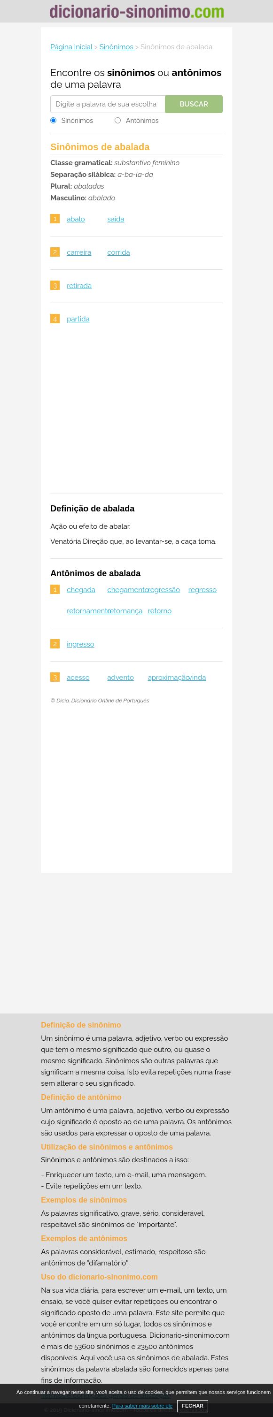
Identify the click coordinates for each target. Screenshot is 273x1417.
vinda (197, 677)
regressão (164, 590)
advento (120, 677)
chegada (81, 590)
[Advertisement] (136, 415)
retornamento (89, 611)
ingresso (80, 644)
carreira (79, 252)
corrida (118, 252)
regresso (202, 590)
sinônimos (131, 72)
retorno (160, 611)
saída (115, 219)
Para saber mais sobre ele (142, 1406)
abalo (76, 219)
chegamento (127, 590)
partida (78, 319)
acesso (78, 677)
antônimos (196, 72)
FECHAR (192, 1406)
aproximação (169, 677)
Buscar (193, 104)
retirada (79, 286)
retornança (124, 611)
